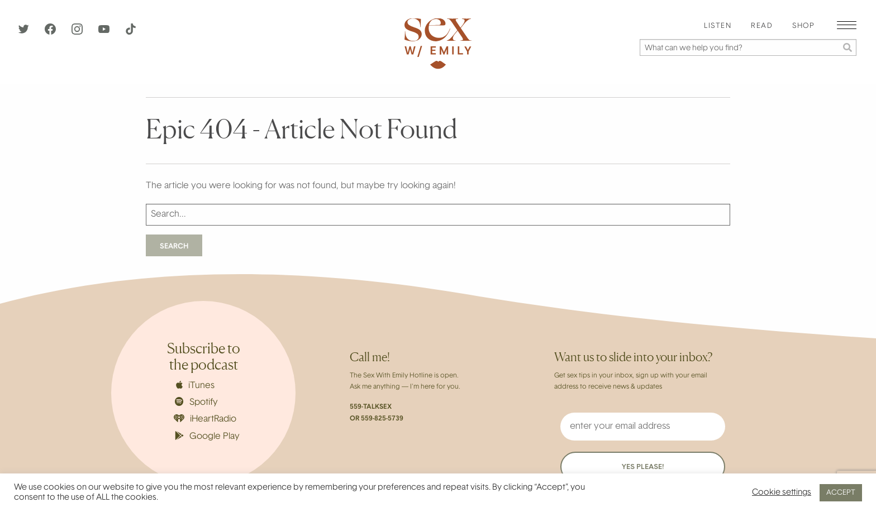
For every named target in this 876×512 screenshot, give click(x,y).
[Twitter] (24, 32)
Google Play (207, 436)
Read (762, 26)
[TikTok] (130, 32)
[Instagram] (78, 32)
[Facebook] (51, 32)
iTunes (195, 385)
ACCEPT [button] (840, 492)
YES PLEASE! (643, 467)
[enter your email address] (642, 427)
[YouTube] (105, 32)
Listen (717, 26)
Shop (803, 26)
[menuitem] (717, 26)
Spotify (196, 402)
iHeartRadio (205, 419)
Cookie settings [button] (781, 493)
